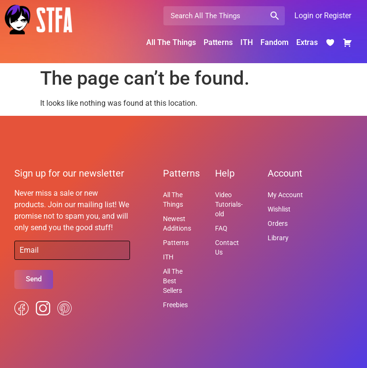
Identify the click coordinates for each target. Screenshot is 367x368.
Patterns (218, 42)
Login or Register (322, 15)
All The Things (171, 42)
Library (278, 238)
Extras (307, 42)
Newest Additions (177, 223)
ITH (246, 42)
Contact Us (227, 247)
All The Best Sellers (173, 281)
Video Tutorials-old (229, 204)
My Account (285, 195)
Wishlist (279, 209)
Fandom (274, 42)
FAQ (221, 228)
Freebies (175, 305)
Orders (278, 223)
